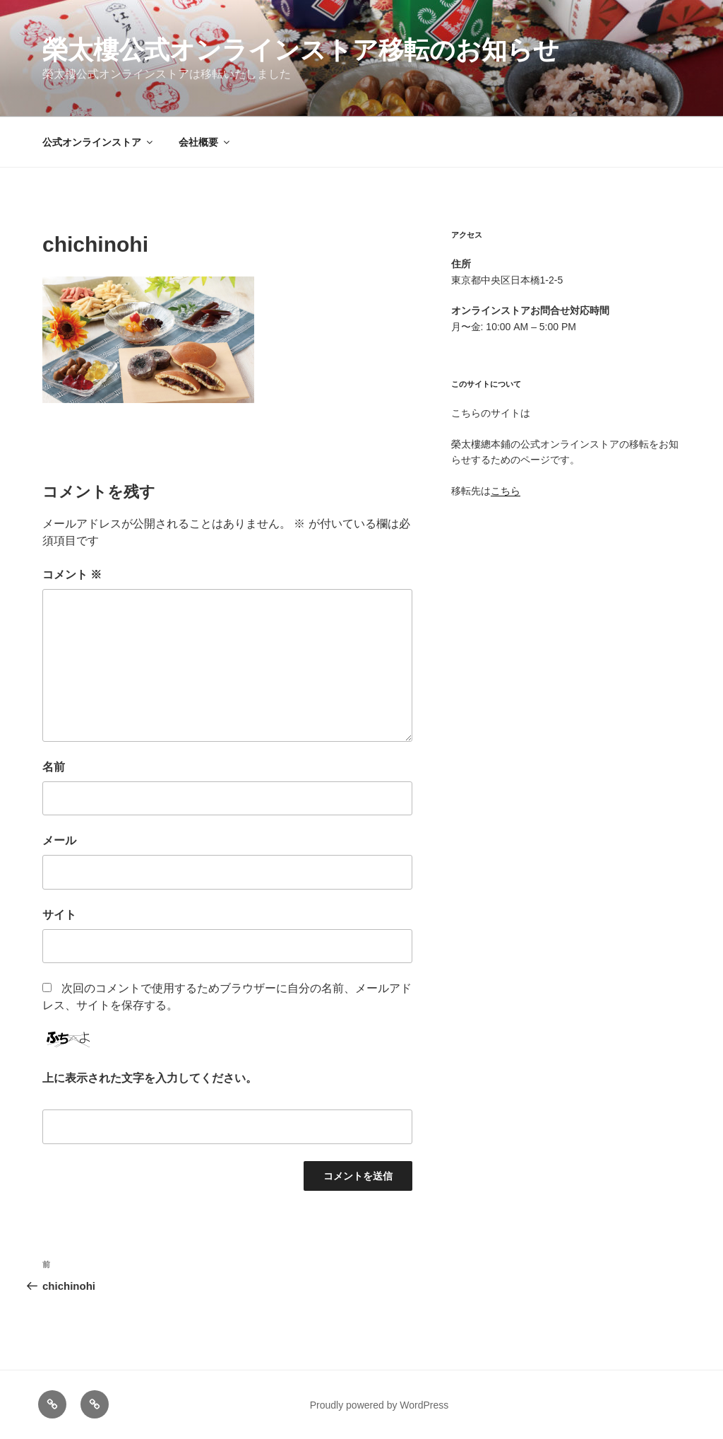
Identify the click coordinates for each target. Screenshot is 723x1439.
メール (59, 840)
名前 (53, 767)
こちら (505, 490)
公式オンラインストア (98, 142)
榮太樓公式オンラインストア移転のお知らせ (300, 49)
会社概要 (205, 142)
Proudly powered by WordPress (379, 1405)
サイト (59, 915)
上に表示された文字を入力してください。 (149, 1078)
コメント (72, 575)
